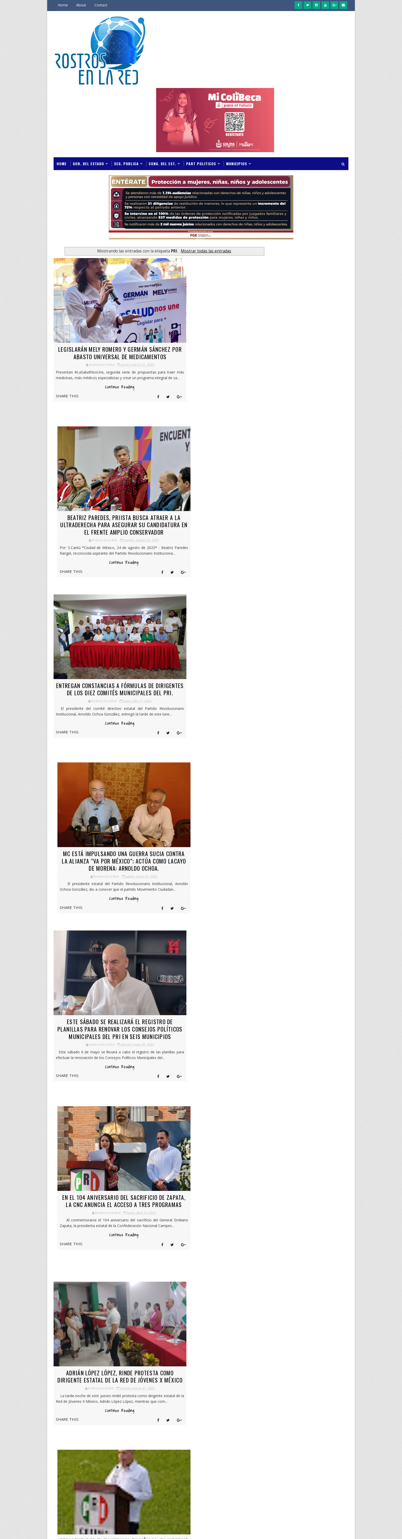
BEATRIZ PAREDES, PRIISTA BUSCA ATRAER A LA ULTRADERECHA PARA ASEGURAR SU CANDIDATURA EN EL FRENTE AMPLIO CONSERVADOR (205, 288)
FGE (311, 1315)
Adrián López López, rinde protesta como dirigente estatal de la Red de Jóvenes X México (102, 794)
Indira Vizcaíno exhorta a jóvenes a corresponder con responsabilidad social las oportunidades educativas (319, 626)
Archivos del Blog (285, 825)
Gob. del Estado (88, 91)
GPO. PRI (324, 1359)
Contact (100, 5)
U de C (326, 1485)
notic (284, 1431)
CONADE (305, 1279)
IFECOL (329, 1368)
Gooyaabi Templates (125, 1530)
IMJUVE (285, 1377)
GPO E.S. (321, 1342)
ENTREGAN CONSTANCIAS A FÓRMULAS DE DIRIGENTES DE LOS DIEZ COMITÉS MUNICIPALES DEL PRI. (102, 452)
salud (308, 1467)
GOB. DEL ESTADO (324, 1333)
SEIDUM (309, 1476)
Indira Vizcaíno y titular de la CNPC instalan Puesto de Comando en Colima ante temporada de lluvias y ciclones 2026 (305, 576)
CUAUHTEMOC (319, 1297)
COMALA (286, 1279)
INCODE (316, 1377)
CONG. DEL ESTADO (294, 1288)
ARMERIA (287, 1261)
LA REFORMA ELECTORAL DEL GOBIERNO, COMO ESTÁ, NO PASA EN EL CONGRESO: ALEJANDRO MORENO (102, 962)
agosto (270, 901)
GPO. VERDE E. (308, 1368)
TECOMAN (287, 1485)
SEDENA (325, 1467)
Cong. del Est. (162, 91)
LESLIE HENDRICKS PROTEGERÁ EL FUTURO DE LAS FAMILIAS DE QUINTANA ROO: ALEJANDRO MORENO (205, 962)
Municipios (236, 91)
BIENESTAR (308, 1261)
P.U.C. (284, 1440)
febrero (270, 864)
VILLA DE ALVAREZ (293, 1503)
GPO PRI (306, 1359)
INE (330, 1377)
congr (319, 1288)
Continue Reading (102, 328)
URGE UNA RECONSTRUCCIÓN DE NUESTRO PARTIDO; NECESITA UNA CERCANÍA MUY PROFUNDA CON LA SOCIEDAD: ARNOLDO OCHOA (102, 1127)
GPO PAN (286, 1359)
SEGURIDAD (288, 1476)
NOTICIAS (303, 1431)
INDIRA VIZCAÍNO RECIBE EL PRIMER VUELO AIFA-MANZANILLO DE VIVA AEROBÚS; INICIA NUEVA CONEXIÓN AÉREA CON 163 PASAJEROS (305, 682)
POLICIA (317, 1449)
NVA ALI (322, 1431)
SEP (324, 1476)
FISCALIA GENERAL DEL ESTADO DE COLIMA (305, 1324)
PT (315, 1458)
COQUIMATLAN (291, 1297)
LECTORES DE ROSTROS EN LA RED (327, 825)
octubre (270, 889)
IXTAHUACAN (323, 1386)
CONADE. (323, 1279)
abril (267, 852)
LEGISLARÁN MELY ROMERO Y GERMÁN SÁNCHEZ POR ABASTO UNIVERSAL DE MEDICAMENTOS (102, 284)
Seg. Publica (126, 91)
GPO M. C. (287, 1350)
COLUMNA (322, 1270)
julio (267, 834)
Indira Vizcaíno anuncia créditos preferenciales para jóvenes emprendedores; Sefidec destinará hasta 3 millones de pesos (304, 653)
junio (268, 840)
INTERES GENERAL (293, 1386)
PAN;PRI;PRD (316, 1440)
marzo (269, 858)
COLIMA (286, 1270)
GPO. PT (286, 1368)
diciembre (272, 877)
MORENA (312, 1413)
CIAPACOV (330, 1261)
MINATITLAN (289, 1413)
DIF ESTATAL (309, 1306)
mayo (268, 846)
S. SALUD (330, 1458)
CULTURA (287, 1306)
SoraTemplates (79, 1530)
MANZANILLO (308, 1404)
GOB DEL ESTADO (292, 1333)
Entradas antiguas (238, 1199)
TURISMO (308, 1485)
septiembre (273, 895)
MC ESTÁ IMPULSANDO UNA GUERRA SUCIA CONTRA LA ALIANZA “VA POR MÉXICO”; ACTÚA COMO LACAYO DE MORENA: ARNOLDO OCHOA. (205, 456)
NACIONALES (312, 1422)
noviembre (273, 883)
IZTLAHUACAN (291, 1395)
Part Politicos (201, 91)
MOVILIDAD (288, 1422)
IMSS (300, 1377)
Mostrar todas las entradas (195, 179)
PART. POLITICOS (292, 1449)
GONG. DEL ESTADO (294, 1342)
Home (63, 5)
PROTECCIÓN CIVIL (293, 1458)
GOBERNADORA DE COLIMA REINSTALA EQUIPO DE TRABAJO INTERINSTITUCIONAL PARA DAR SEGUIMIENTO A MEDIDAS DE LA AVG (303, 450)
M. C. (320, 1395)
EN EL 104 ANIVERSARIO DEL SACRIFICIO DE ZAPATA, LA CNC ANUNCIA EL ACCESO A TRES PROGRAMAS (205, 624)
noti (332, 1422)
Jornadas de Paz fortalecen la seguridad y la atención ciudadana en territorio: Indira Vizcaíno (317, 603)
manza (285, 1404)
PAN (298, 1440)
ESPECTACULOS (291, 1315)
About (81, 5)
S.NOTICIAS (288, 1467)
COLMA (303, 1270)
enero (269, 871)
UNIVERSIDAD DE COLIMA (298, 1494)
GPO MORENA (310, 1350)
